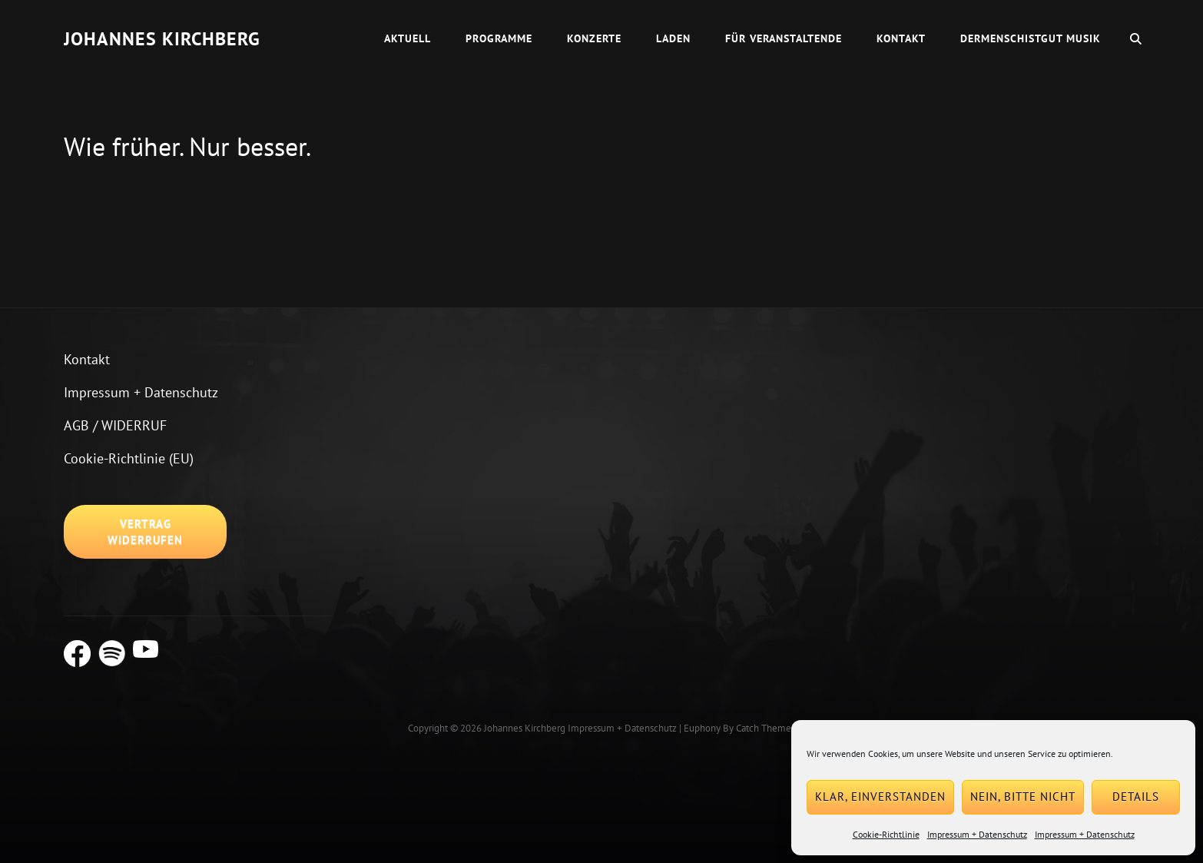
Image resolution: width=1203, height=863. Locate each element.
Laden (673, 38)
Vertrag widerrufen (145, 531)
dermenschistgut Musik (1030, 38)
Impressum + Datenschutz (977, 834)
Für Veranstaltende (783, 38)
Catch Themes (765, 728)
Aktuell (407, 38)
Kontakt (901, 38)
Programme (499, 38)
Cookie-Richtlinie (886, 834)
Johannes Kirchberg (162, 39)
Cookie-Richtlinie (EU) (129, 458)
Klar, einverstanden (880, 796)
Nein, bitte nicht (1022, 796)
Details (1135, 796)
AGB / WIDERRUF (115, 425)
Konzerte (594, 38)
